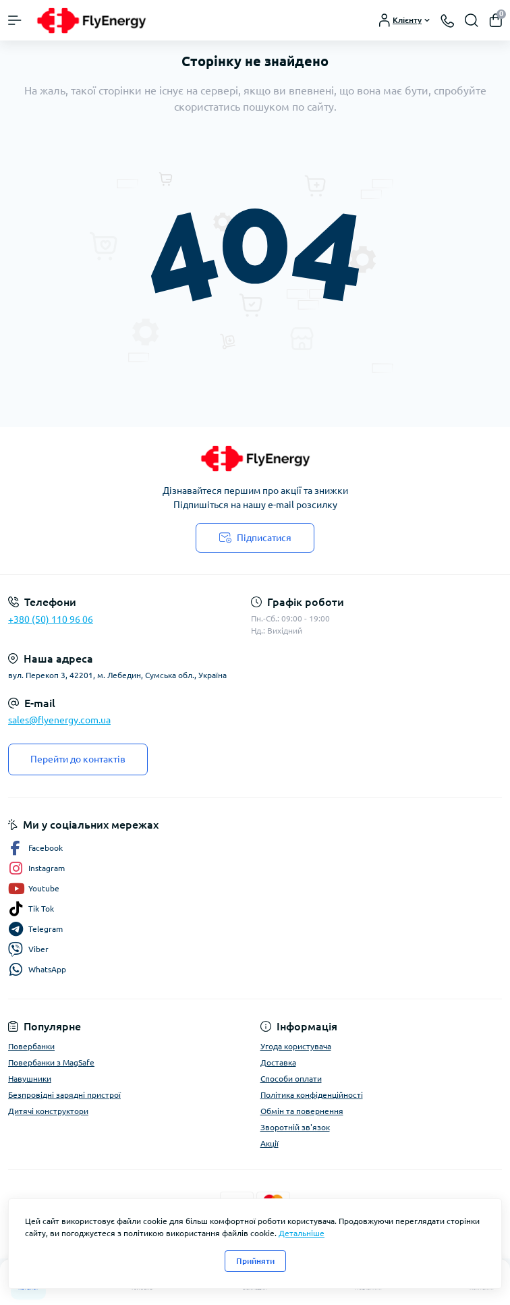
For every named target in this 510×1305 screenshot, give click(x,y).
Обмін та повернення (301, 1111)
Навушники (29, 1078)
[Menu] (15, 20)
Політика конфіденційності (311, 1094)
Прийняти (255, 1260)
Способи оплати (291, 1078)
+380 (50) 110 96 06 (50, 619)
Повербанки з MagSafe (51, 1062)
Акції (269, 1143)
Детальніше (301, 1233)
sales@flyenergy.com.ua (59, 720)
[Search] (471, 20)
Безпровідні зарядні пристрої (64, 1094)
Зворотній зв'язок (295, 1127)
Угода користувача (295, 1046)
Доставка (278, 1062)
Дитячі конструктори (48, 1111)
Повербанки (31, 1046)
